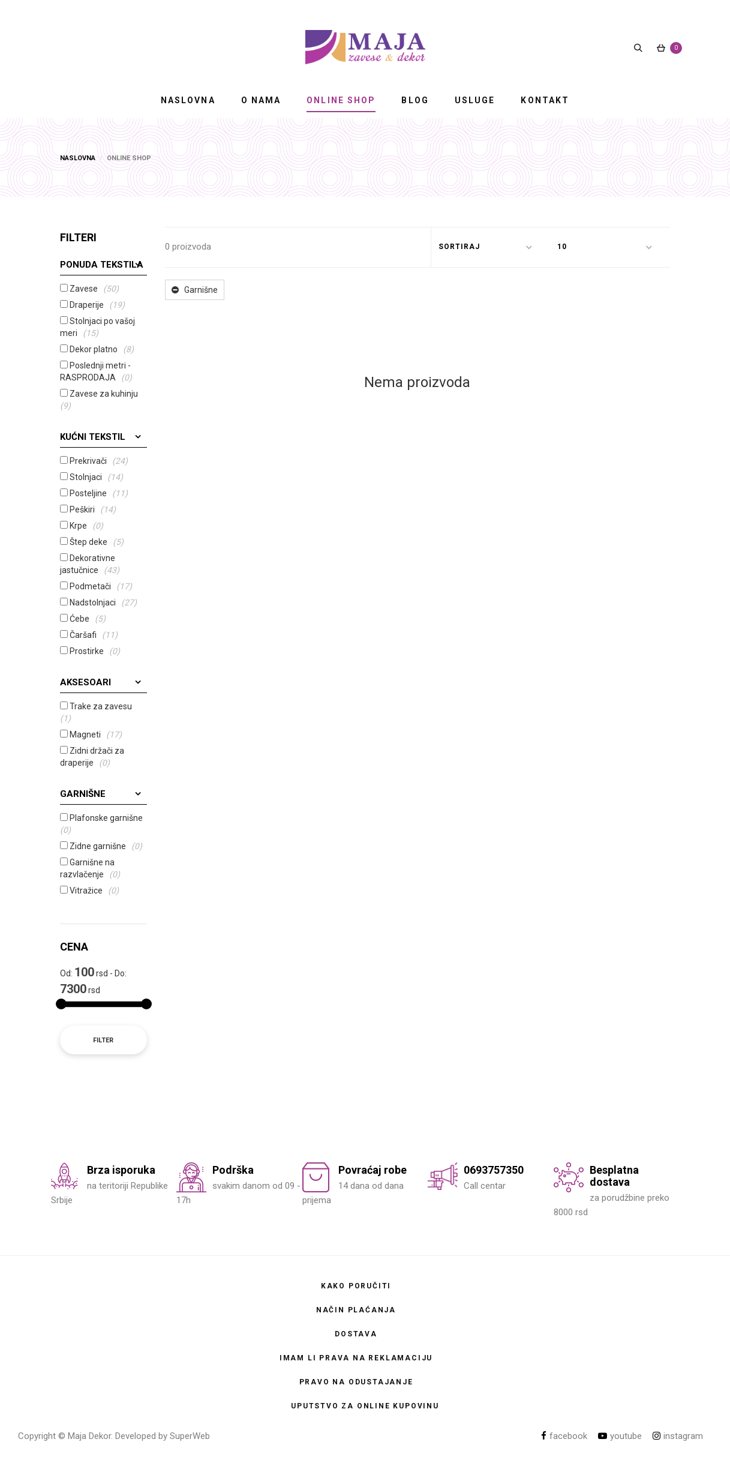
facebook (564, 1436)
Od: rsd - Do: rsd (93, 981)
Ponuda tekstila (101, 264)
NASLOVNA (188, 100)
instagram (678, 1436)
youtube (620, 1436)
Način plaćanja (356, 1310)
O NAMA (261, 100)
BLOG (414, 100)
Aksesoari (85, 682)
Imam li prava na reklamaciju (356, 1358)
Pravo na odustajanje (356, 1382)
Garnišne (83, 794)
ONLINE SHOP (341, 100)
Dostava (356, 1334)
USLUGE (475, 100)
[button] (490, 247)
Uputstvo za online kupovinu (365, 1406)
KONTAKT (545, 100)
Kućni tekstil (92, 436)
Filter (103, 1040)
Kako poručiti (356, 1286)
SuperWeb (190, 1436)
